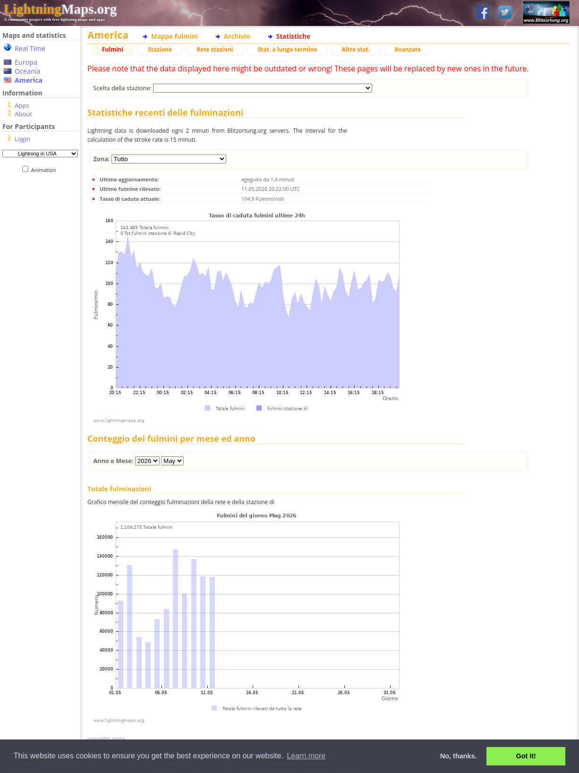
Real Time (30, 48)
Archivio (237, 36)
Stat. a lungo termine (287, 49)
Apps (22, 105)
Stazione (160, 49)
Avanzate (407, 49)
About (23, 114)
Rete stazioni (214, 49)
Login (22, 139)
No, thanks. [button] (458, 756)
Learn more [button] (306, 756)
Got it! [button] (526, 756)
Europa (26, 62)
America (29, 80)
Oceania (27, 71)
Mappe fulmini (174, 36)
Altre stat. (356, 49)
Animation (45, 169)
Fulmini (112, 49)
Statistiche (293, 36)
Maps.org (60, 9)
